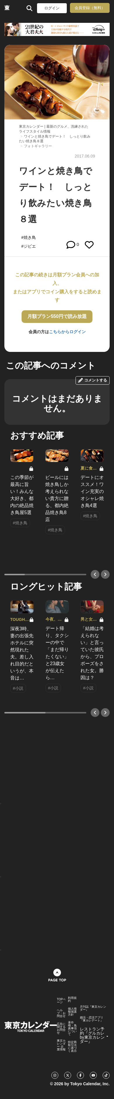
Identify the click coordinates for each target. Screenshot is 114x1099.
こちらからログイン (67, 331)
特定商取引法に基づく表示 (72, 1046)
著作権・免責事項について (72, 1028)
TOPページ (61, 1001)
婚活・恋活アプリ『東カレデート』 (91, 1019)
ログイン (51, 8)
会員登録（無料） (90, 8)
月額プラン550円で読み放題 (57, 316)
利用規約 (72, 999)
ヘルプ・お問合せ (61, 1013)
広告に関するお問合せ (61, 1028)
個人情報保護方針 (72, 1011)
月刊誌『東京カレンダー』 (93, 1008)
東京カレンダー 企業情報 (61, 1045)
